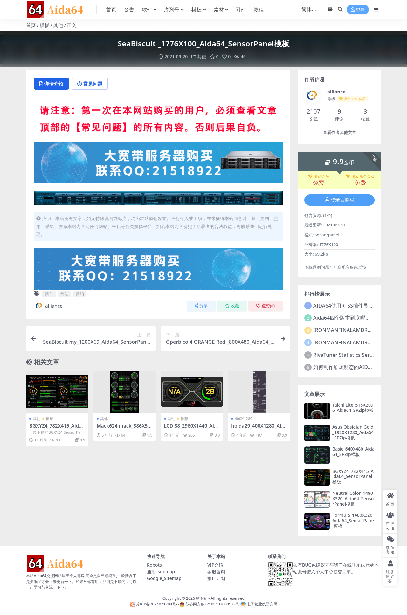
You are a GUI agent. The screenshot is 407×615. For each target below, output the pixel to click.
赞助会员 (318, 176)
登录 (358, 9)
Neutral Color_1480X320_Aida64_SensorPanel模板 (353, 498)
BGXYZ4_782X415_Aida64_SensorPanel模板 (57, 429)
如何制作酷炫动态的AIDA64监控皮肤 (355, 366)
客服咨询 (216, 572)
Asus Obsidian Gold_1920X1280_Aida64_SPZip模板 (353, 432)
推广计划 (216, 578)
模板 (44, 25)
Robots (154, 565)
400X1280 (243, 418)
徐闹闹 (201, 598)
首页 (31, 25)
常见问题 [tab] (89, 83)
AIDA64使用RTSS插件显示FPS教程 (352, 305)
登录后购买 (339, 200)
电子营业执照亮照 (258, 604)
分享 (201, 305)
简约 (80, 294)
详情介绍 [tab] (51, 83)
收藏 (232, 305)
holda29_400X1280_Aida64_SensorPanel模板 (259, 429)
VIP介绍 (215, 565)
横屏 (49, 418)
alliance (48, 306)
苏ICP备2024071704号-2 (155, 604)
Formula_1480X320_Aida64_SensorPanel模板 (353, 520)
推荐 (184, 418)
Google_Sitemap (164, 578)
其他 (58, 25)
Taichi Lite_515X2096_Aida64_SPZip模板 (353, 407)
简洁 (64, 294)
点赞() (265, 305)
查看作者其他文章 (339, 132)
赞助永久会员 (360, 176)
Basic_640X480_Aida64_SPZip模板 (353, 451)
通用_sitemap (161, 572)
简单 (49, 294)
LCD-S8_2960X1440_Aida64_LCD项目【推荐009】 (192, 429)
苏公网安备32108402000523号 (209, 604)
